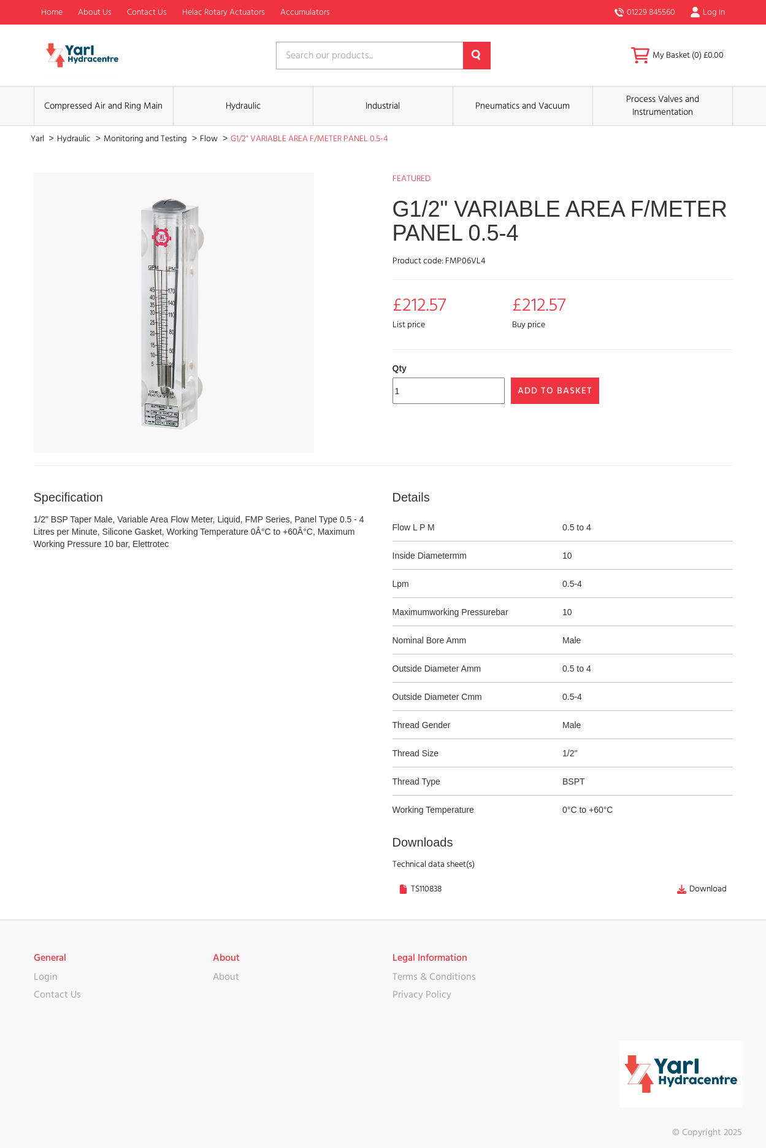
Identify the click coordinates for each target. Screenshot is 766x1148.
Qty (400, 368)
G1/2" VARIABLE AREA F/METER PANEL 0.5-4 (309, 138)
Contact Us (147, 12)
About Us (95, 12)
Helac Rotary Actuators (223, 12)
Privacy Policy (422, 994)
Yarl (38, 138)
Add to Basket (555, 390)
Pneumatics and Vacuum (522, 106)
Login (46, 977)
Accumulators (305, 12)
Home (52, 12)
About (226, 977)
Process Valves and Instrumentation (662, 106)
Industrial (383, 106)
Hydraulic (243, 106)
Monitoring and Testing (146, 138)
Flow (210, 138)
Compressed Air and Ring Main (103, 106)
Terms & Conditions (434, 977)
